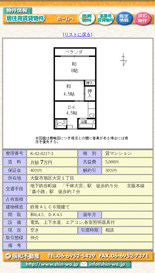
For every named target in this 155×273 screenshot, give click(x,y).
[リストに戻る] (77, 34)
